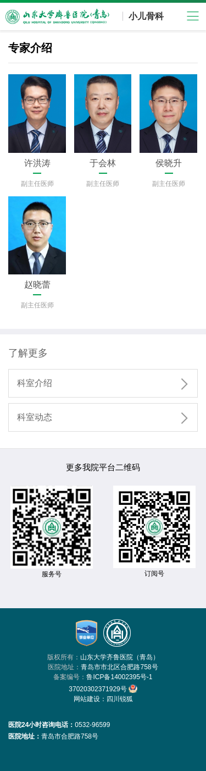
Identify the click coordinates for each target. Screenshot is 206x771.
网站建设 (87, 699)
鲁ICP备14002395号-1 (119, 677)
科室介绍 (107, 384)
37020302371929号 (103, 688)
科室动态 (107, 418)
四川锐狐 (120, 699)
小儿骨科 (146, 16)
